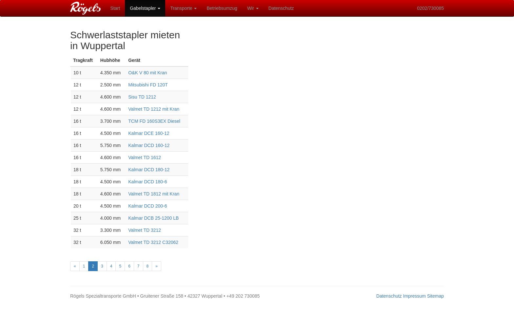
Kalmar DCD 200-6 (147, 206)
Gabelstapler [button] (145, 8)
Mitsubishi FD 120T (148, 84)
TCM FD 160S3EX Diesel (154, 121)
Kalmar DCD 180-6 (147, 181)
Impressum (414, 296)
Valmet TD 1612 (144, 157)
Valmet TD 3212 (144, 230)
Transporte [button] (183, 8)
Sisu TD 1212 (142, 97)
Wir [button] (253, 8)
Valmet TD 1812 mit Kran (153, 193)
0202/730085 (430, 8)
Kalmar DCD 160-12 (148, 145)
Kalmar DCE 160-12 (148, 133)
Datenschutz (281, 8)
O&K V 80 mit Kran (147, 72)
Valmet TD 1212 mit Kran (153, 109)
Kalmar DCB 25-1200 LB (153, 218)
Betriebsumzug (222, 8)
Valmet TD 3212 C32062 (153, 242)
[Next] (156, 266)
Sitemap (435, 296)
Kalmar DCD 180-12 (148, 169)
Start (115, 8)
